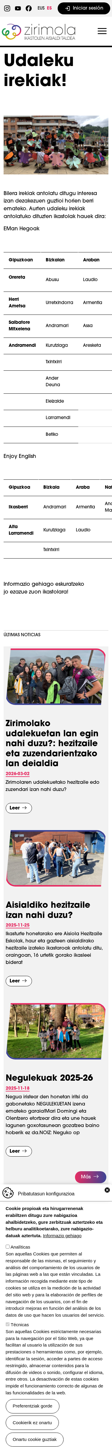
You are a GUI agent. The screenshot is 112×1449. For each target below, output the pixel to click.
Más (86, 1177)
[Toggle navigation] (102, 31)
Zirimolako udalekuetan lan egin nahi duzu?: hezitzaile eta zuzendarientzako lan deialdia (52, 744)
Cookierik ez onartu (32, 1422)
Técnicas (20, 1324)
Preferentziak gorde (33, 1405)
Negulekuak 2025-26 (49, 1078)
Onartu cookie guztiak (35, 1439)
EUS (41, 8)
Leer (15, 808)
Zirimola (39, 26)
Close (107, 1190)
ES (49, 8)
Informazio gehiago (62, 1235)
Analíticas (20, 1246)
